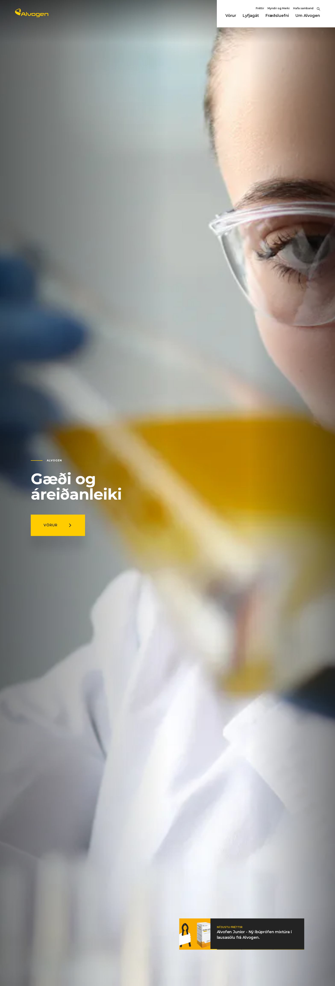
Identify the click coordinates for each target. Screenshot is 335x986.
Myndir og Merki (278, 8)
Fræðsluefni (277, 15)
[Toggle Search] (318, 8)
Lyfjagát (250, 15)
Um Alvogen (307, 15)
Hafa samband (303, 8)
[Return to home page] (31, 15)
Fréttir (260, 8)
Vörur (230, 15)
